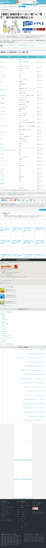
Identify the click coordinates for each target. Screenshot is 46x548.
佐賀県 (5, 544)
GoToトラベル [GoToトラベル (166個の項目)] (19, 509)
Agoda (4, 329)
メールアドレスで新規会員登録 (6, 275)
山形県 (17, 535)
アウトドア (29, 538)
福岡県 (2, 544)
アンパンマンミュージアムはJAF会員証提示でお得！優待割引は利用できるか (33, 353)
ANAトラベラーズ (4, 147)
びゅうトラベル (4, 118)
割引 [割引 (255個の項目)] (26, 503)
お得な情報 (4, 339)
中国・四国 (5, 319)
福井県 (15, 538)
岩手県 (8, 535)
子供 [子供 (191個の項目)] (18, 507)
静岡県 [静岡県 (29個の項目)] (22, 527)
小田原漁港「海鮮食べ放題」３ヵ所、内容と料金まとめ (36, 416)
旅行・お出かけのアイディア (7, 337)
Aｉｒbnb (3, 176)
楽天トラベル (3, 61)
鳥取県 (15, 541)
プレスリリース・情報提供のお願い (37, 502)
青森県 (5, 535)
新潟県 (6, 538)
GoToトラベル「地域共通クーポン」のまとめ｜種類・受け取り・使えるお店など (18, 46)
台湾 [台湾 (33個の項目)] (25, 523)
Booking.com (3, 174)
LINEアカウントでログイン (5, 282)
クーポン (19, 7)
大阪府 (2, 541)
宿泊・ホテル (4, 327)
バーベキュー (33, 537)
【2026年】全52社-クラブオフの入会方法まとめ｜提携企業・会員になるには (33, 370)
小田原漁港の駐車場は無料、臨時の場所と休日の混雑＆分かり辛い (34, 366)
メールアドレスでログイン (5, 283)
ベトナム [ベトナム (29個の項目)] (25, 527)
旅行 (28, 7)
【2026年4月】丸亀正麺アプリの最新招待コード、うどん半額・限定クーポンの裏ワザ (31, 378)
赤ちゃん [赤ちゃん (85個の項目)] (18, 514)
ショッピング (31, 535)
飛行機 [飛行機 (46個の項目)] (25, 518)
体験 (32, 538)
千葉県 (14, 537)
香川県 (14, 542)
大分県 (14, 544)
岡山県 (2, 542)
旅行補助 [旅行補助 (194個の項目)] (26, 505)
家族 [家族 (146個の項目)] (24, 509)
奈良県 (8, 541)
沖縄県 (6, 545)
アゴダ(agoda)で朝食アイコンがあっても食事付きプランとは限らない (34, 420)
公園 (41, 537)
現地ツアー (21, 170)
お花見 (4, 315)
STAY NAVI (3, 150)
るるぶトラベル (4, 77)
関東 (3, 325)
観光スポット (36, 538)
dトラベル (3, 188)
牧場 (36, 537)
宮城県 (11, 535)
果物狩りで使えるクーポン (10, 289)
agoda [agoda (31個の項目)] (21, 525)
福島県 (20, 535)
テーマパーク (26, 541)
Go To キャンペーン (8, 7)
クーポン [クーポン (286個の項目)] (22, 503)
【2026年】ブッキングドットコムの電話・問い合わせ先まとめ (35, 395)
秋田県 (14, 535)
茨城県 (2, 537)
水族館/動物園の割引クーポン (11, 295)
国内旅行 (25, 7)
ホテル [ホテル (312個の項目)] (18, 503)
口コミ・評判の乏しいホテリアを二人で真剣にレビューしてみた (35, 391)
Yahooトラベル (39, 200)
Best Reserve (3, 111)
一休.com (2, 75)
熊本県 (11, 544)
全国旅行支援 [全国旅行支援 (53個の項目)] (24, 516)
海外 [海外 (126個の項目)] (27, 509)
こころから (3, 185)
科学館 (40, 538)
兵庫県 (5, 541)
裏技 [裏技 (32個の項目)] (18, 525)
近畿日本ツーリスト (5, 89)
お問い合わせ (34, 501)
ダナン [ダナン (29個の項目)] (18, 527)
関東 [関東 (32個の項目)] (27, 523)
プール (44, 537)
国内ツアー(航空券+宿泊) (24, 61)
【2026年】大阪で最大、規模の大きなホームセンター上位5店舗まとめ (34, 399)
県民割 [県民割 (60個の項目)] (23, 514)
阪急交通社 (3, 95)
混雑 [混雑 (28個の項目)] (18, 529)
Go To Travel (3, 7)
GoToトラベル (15, 7)
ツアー (23, 147)
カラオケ (35, 535)
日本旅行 (2, 98)
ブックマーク (23, 6)
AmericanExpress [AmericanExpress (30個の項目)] (26, 525)
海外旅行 (3, 341)
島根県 (18, 541)
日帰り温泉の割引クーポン (10, 301)
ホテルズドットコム (12, 205)
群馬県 (8, 537)
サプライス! (26, 205)
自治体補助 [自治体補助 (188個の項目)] (22, 507)
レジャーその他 (31, 541)
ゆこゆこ (2, 157)
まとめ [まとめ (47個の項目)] (18, 518)
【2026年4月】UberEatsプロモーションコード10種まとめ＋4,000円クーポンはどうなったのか (30, 357)
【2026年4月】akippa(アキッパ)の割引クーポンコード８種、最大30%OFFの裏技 (32, 349)
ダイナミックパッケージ (30, 147)
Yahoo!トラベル (4, 67)
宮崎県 (17, 544)
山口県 (8, 542)
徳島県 (11, 542)
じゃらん (2, 71)
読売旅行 (2, 183)
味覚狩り (4, 317)
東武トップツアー (4, 114)
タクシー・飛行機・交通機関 (7, 343)
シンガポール (7, 518)
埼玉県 (11, 537)
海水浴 (25, 538)
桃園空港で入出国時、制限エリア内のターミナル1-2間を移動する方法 (34, 403)
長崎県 (8, 544)
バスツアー (21, 63)
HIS (1, 138)
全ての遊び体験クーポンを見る (6, 305)
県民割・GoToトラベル (7, 335)
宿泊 (20, 59)
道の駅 (40, 541)
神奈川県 (2, 538)
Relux (2, 154)
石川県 (12, 538)
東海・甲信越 (5, 323)
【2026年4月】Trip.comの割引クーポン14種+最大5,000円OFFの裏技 (34, 374)
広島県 (5, 542)
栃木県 (5, 537)
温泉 (25, 535)
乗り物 (43, 541)
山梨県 (18, 538)
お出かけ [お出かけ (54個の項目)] (18, 516)
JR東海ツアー (3, 126)
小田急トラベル (4, 107)
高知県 (20, 542)
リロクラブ (3, 181)
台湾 (3, 518)
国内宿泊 (21, 70)
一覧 (22, 7)
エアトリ (2, 134)
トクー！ (2, 152)
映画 (38, 535)
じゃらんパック (22, 72)
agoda (2, 172)
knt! (19, 200)
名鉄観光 (2, 103)
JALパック (3, 144)
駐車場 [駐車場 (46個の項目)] (22, 518)
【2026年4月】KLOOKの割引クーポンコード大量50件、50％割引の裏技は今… (32, 382)
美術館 (43, 538)
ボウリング (41, 535)
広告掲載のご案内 (35, 505)
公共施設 (36, 541)
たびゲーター (3, 161)
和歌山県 (11, 541)
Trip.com (2, 169)
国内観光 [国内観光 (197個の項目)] (22, 505)
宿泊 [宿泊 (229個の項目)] (18, 505)
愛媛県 (17, 542)
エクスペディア (4, 164)
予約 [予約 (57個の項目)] (26, 514)
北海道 (2, 535)
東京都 (17, 537)
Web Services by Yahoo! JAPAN (38, 513)
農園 (38, 537)
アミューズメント (27, 537)
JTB (1, 81)
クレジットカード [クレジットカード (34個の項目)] (20, 523)
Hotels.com (5, 333)
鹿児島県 (2, 545)
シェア (20, 6)
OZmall (2, 179)
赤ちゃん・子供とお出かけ (7, 311)
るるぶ (35, 200)
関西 (3, 321)
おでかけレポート (41, 2)
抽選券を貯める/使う (4, 263)
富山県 (9, 538)
